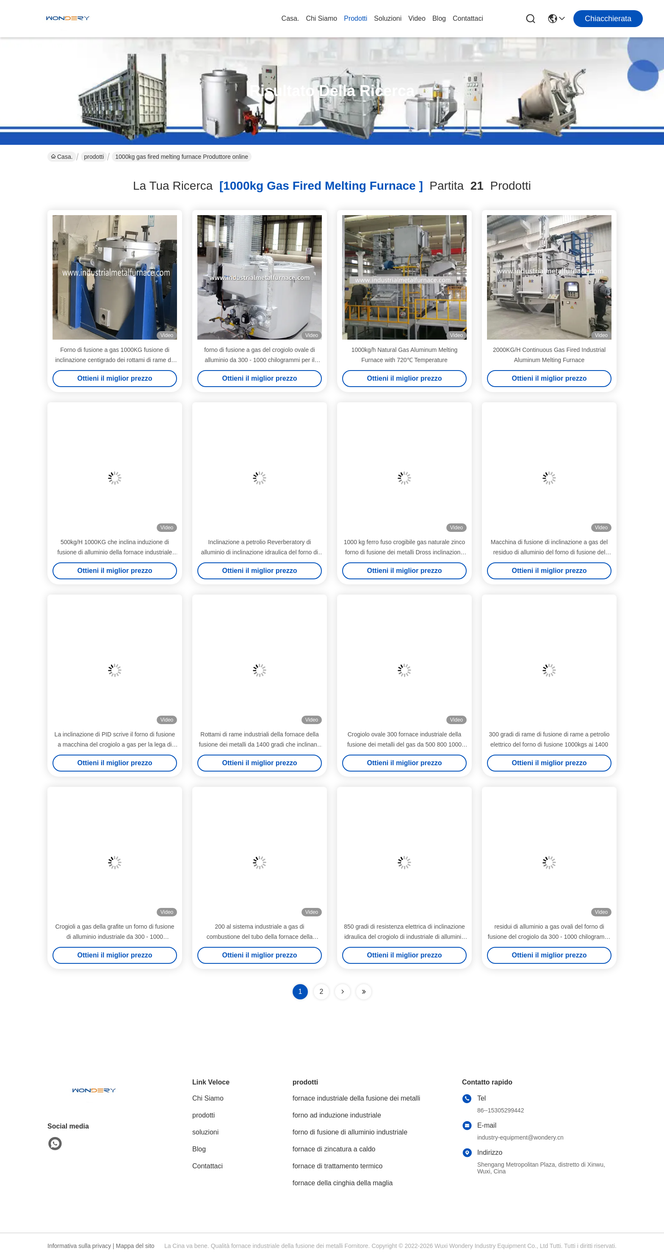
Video (417, 18)
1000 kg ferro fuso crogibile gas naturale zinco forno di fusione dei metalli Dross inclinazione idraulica (404, 552)
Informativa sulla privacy (79, 1245)
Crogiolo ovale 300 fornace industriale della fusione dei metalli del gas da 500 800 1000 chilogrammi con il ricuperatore (404, 744)
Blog (439, 18)
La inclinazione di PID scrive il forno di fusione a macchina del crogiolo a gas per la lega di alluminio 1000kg (115, 744)
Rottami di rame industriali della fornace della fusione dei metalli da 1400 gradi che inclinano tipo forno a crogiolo (259, 744)
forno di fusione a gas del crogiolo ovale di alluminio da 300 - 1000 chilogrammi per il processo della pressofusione (259, 359)
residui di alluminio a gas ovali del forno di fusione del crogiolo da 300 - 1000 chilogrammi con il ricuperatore (549, 936)
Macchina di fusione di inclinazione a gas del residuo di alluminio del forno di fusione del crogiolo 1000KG (549, 552)
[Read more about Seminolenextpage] (342, 991)
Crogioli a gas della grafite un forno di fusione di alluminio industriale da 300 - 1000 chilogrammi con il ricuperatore (114, 936)
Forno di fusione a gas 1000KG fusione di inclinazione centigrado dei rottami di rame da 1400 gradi (114, 359)
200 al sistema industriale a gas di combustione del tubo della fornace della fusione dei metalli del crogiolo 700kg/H (260, 936)
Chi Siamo (321, 18)
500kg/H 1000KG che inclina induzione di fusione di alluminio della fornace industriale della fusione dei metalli (115, 552)
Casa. (290, 18)
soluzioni (387, 18)
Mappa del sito (135, 1245)
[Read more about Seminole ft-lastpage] (363, 991)
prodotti (355, 18)
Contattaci (468, 18)
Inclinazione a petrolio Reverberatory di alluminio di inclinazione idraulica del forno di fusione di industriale (259, 552)
